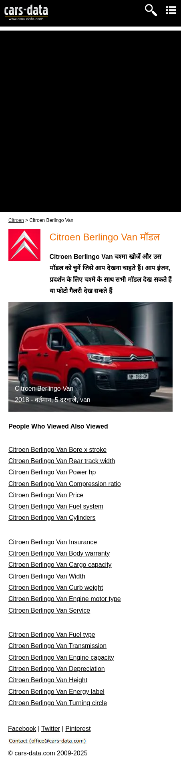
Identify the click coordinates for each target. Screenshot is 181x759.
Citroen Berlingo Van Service (49, 610)
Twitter (50, 728)
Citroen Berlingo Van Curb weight (55, 587)
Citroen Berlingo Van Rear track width (61, 460)
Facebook (22, 728)
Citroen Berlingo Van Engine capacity (61, 657)
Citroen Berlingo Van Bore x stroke (57, 449)
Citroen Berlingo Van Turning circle (57, 703)
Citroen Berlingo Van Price (45, 495)
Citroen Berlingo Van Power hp (52, 472)
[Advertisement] (90, 121)
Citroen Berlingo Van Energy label (56, 691)
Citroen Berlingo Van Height (47, 680)
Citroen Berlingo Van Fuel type (51, 634)
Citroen (16, 220)
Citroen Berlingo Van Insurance (52, 542)
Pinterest (77, 728)
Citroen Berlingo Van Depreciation (56, 668)
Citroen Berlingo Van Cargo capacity (60, 564)
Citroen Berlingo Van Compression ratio (64, 483)
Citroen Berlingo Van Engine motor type (64, 598)
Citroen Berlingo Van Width (46, 576)
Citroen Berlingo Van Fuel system (55, 506)
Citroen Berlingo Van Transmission (57, 645)
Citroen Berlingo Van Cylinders (52, 517)
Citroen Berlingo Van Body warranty (59, 553)
